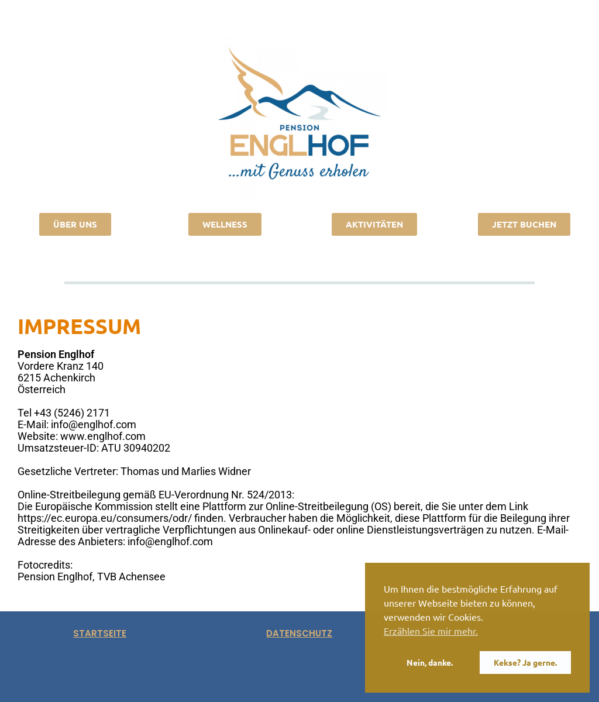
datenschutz (299, 633)
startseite (99, 633)
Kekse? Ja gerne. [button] (525, 662)
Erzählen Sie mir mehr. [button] (431, 630)
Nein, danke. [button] (430, 662)
